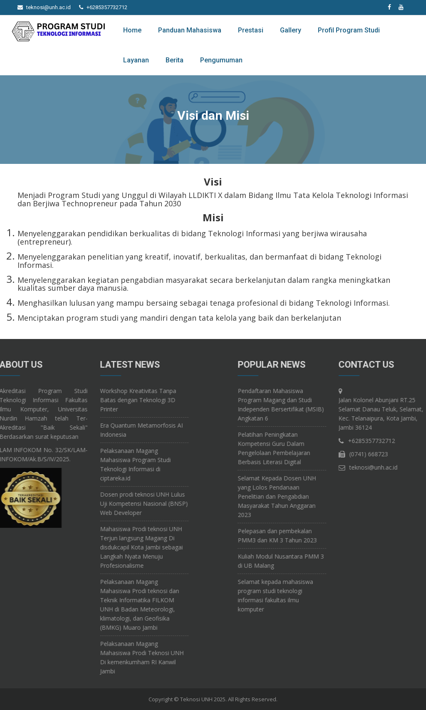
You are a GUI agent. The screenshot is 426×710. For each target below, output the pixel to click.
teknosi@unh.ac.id (48, 7)
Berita (174, 60)
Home (132, 30)
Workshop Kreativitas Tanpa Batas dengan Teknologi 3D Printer (97, 400)
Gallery (290, 30)
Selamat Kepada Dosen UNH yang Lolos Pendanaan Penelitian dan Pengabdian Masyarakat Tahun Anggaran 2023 (318, 496)
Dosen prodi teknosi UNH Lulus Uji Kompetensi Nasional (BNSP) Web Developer (102, 503)
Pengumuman (221, 60)
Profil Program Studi (349, 30)
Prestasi (250, 30)
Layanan (136, 60)
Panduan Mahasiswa (189, 30)
